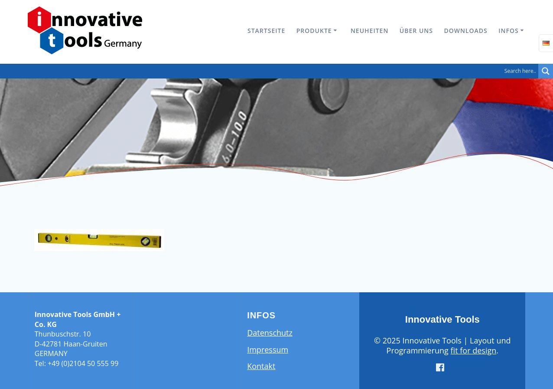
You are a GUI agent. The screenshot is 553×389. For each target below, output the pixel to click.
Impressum (267, 349)
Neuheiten (369, 30)
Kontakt (261, 366)
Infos (508, 30)
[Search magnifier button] (545, 71)
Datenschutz (270, 332)
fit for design (474, 350)
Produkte (314, 30)
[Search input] (271, 71)
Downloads (465, 30)
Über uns (416, 30)
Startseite (266, 30)
